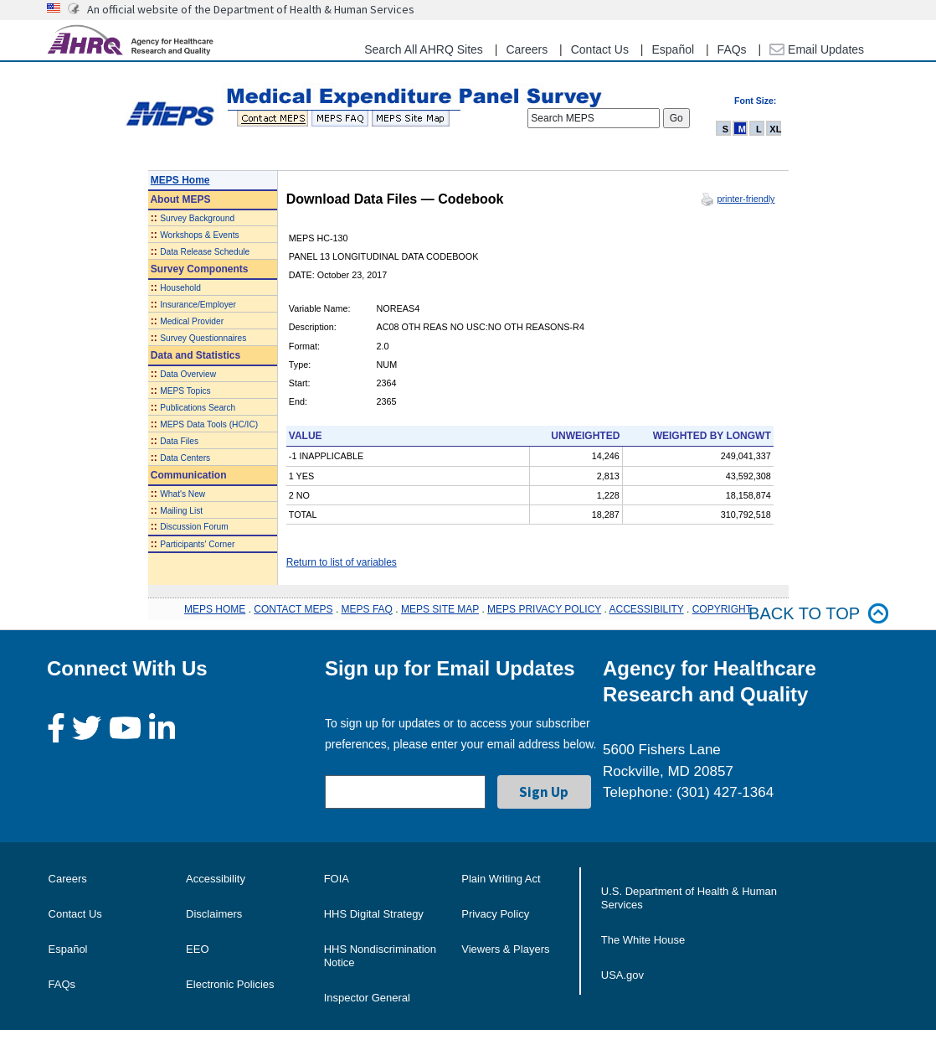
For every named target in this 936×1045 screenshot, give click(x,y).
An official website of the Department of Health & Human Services (250, 9)
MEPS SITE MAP (440, 609)
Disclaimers (214, 914)
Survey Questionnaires (203, 338)
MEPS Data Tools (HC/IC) (209, 424)
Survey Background (197, 218)
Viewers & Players (505, 949)
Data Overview (188, 374)
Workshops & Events (199, 235)
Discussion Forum (194, 526)
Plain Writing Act (500, 878)
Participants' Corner (197, 544)
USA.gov (622, 975)
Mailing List (181, 510)
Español (672, 49)
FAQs (732, 49)
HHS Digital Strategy (374, 914)
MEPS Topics (185, 391)
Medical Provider (192, 321)
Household (180, 287)
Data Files (179, 441)
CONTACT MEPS (293, 609)
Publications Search (197, 407)
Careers (527, 49)
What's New (182, 494)
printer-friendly (745, 199)
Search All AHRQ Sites (423, 49)
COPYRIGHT (722, 609)
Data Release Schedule (204, 251)
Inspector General (367, 997)
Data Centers (185, 458)
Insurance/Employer (198, 304)
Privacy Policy (495, 914)
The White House (643, 940)
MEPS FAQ (367, 609)
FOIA (336, 878)
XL (775, 129)
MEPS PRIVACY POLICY (544, 609)
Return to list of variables (341, 562)
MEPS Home (180, 180)
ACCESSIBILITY (646, 609)
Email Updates (816, 49)
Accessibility (215, 878)
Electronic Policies (230, 984)
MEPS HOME (214, 609)
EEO (197, 949)
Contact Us (600, 49)
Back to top (818, 613)
